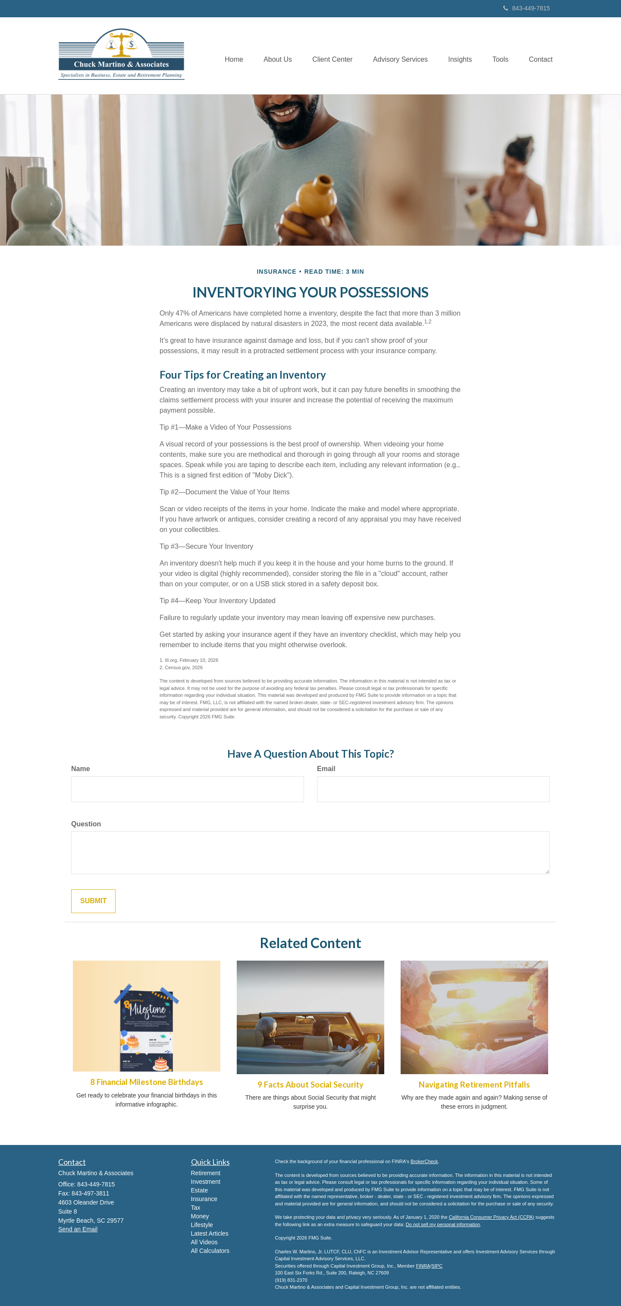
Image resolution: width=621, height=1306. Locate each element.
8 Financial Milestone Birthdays (146, 1082)
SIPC (436, 1265)
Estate (199, 1190)
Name (80, 768)
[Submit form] (93, 901)
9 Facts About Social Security (310, 1084)
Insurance (204, 1198)
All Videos (204, 1242)
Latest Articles (210, 1233)
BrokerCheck (424, 1161)
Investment (205, 1181)
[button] (271, 56)
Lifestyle (202, 1224)
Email (326, 768)
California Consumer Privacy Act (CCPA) (491, 1217)
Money (200, 1216)
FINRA (423, 1265)
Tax (196, 1207)
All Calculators (210, 1250)
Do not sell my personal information (443, 1224)
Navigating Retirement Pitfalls (474, 1084)
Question (86, 824)
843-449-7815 (526, 8)
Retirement (205, 1173)
